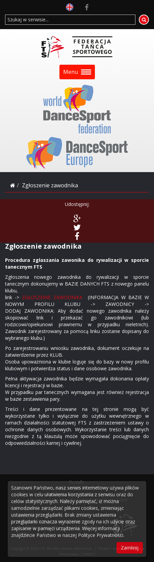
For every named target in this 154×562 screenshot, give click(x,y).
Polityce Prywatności (100, 535)
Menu (77, 72)
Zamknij (129, 547)
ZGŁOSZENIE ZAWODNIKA (52, 297)
